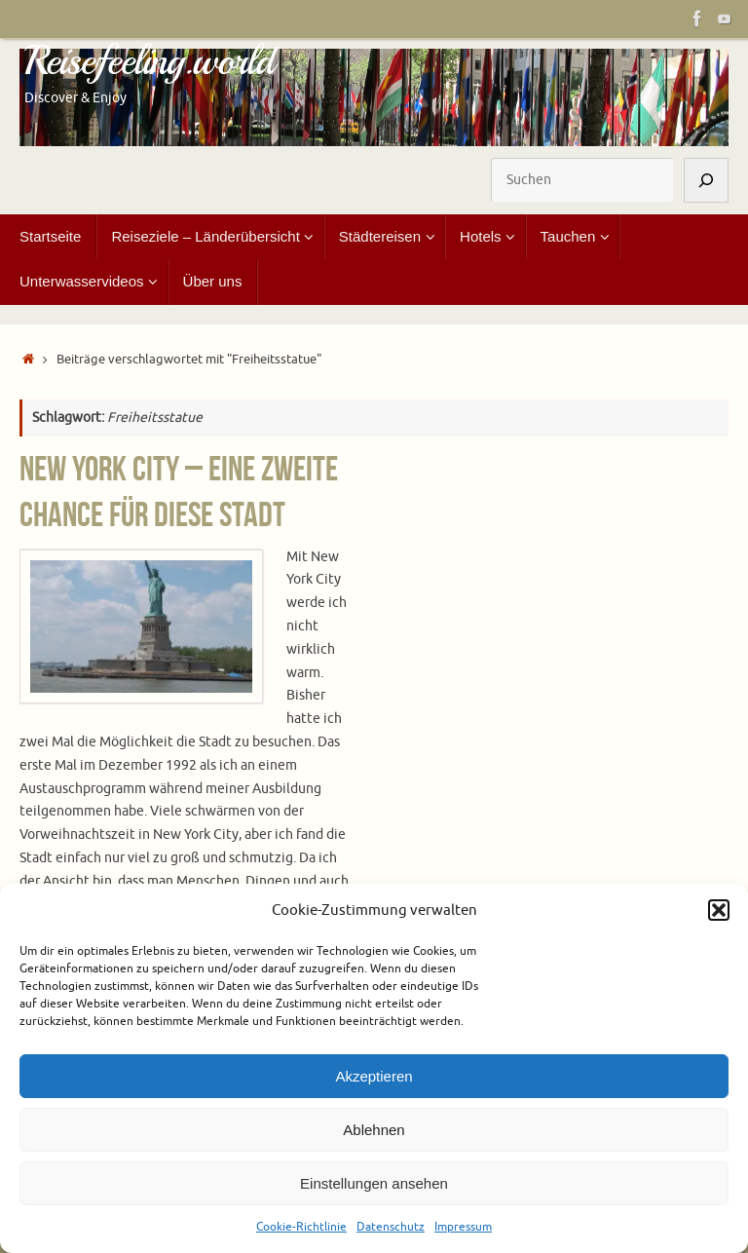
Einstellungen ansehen (374, 1183)
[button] (719, 910)
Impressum (463, 1226)
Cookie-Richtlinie (301, 1226)
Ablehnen (373, 1129)
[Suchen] (706, 180)
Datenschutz (390, 1226)
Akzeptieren (373, 1076)
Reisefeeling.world (149, 61)
